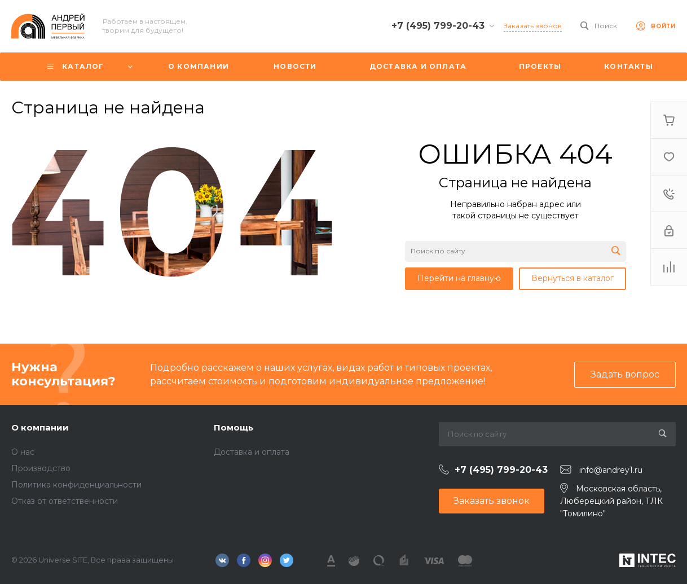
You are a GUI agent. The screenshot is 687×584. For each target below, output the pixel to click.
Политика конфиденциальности (76, 485)
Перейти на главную (459, 278)
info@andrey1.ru (610, 470)
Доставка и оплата (251, 452)
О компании (40, 427)
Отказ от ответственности (64, 501)
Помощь (233, 427)
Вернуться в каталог (572, 278)
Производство (41, 468)
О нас (22, 452)
